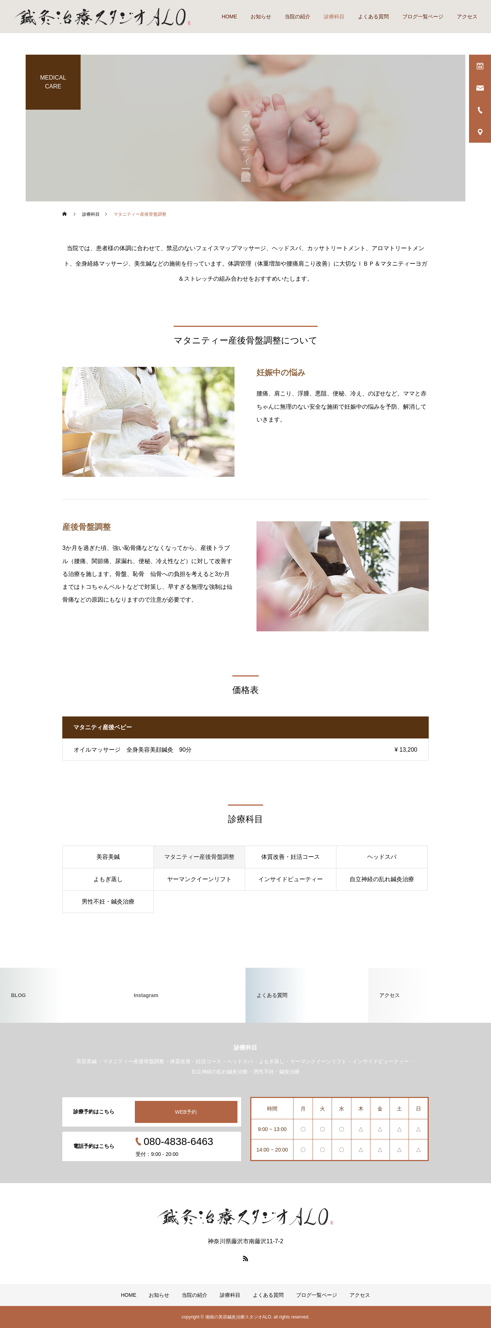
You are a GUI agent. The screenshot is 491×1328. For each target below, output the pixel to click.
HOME (229, 16)
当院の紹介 (297, 16)
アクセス (467, 16)
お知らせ (261, 16)
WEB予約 (186, 1112)
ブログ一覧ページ (422, 16)
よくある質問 (373, 16)
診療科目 (334, 16)
